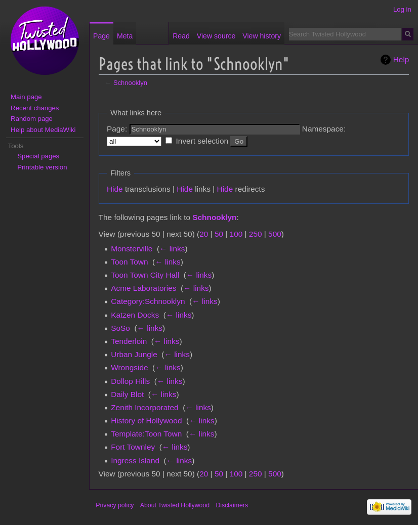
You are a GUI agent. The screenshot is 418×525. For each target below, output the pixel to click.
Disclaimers (232, 505)
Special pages (38, 156)
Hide (115, 189)
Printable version (42, 167)
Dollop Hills (130, 381)
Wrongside (129, 367)
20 (203, 234)
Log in (402, 9)
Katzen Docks (135, 315)
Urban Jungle (134, 354)
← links (172, 248)
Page (101, 36)
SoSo (120, 328)
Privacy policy (115, 505)
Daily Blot (127, 394)
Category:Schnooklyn (148, 301)
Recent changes (35, 108)
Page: (117, 128)
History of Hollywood (146, 420)
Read (181, 36)
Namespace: (324, 128)
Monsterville (131, 248)
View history (261, 36)
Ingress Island (135, 460)
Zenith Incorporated (144, 407)
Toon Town (129, 261)
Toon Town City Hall (145, 275)
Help (401, 59)
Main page (26, 97)
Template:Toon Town (146, 433)
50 (219, 234)
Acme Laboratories (143, 288)
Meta (125, 36)
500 (274, 234)
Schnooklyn (130, 82)
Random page (32, 118)
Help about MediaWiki (43, 130)
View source (216, 36)
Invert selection (202, 141)
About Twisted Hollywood (175, 505)
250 (255, 234)
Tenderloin (129, 341)
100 (236, 234)
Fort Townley (133, 447)
